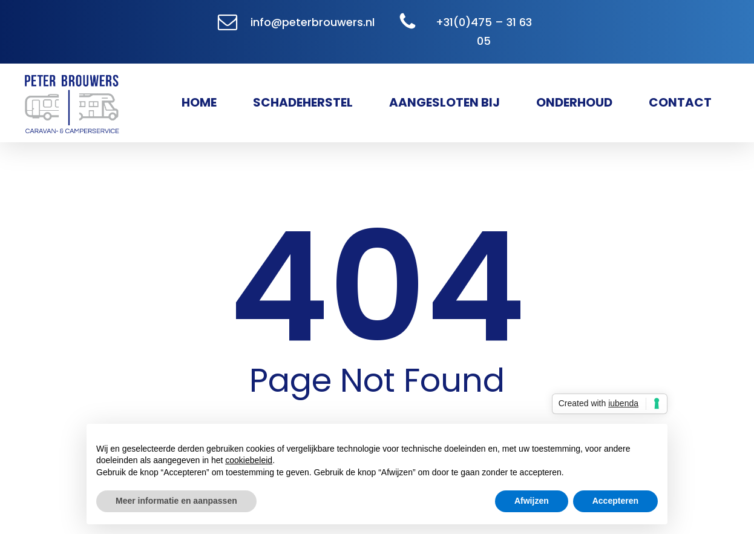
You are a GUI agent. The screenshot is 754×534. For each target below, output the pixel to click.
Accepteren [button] (615, 501)
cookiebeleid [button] (248, 460)
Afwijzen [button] (531, 501)
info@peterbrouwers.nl (313, 22)
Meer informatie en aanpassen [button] (176, 501)
